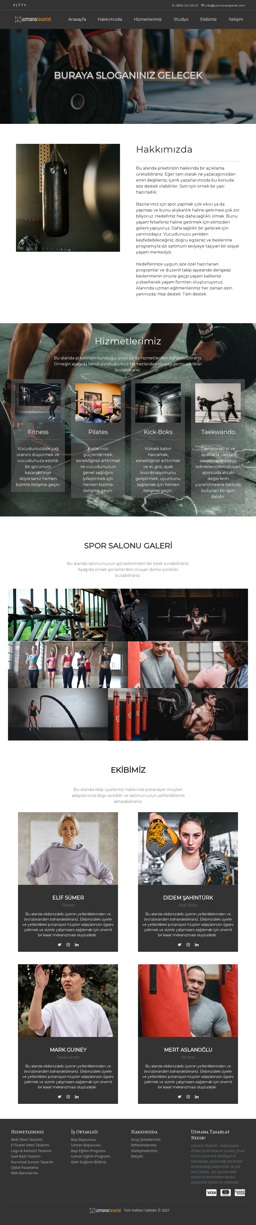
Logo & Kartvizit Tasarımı (31, 1150)
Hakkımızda (110, 19)
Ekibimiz (208, 19)
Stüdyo (181, 19)
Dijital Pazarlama (24, 1167)
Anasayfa (77, 19)
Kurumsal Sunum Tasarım (32, 1162)
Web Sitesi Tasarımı (26, 1139)
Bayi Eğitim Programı (88, 1150)
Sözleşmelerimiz (144, 1150)
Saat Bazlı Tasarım (25, 1156)
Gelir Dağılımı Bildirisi (88, 1162)
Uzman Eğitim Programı (90, 1156)
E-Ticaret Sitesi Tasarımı (30, 1145)
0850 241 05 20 (186, 5)
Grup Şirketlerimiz (146, 1139)
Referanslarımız (143, 1145)
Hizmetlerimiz (148, 19)
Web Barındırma (24, 1173)
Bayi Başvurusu (83, 1139)
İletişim (236, 19)
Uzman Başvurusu (86, 1145)
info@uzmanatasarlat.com (225, 5)
